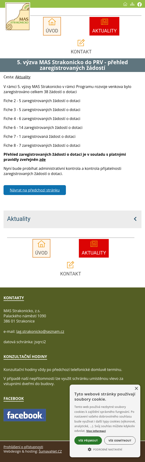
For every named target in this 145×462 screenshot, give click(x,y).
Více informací (96, 431)
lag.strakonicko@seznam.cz (40, 331)
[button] (105, 449)
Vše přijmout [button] (88, 440)
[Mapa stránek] (132, 4)
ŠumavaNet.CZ (50, 451)
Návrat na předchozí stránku (35, 190)
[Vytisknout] (139, 4)
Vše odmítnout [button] (120, 440)
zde (42, 159)
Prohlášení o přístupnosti (23, 447)
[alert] (105, 421)
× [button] (136, 388)
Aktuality (18, 218)
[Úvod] (125, 4)
